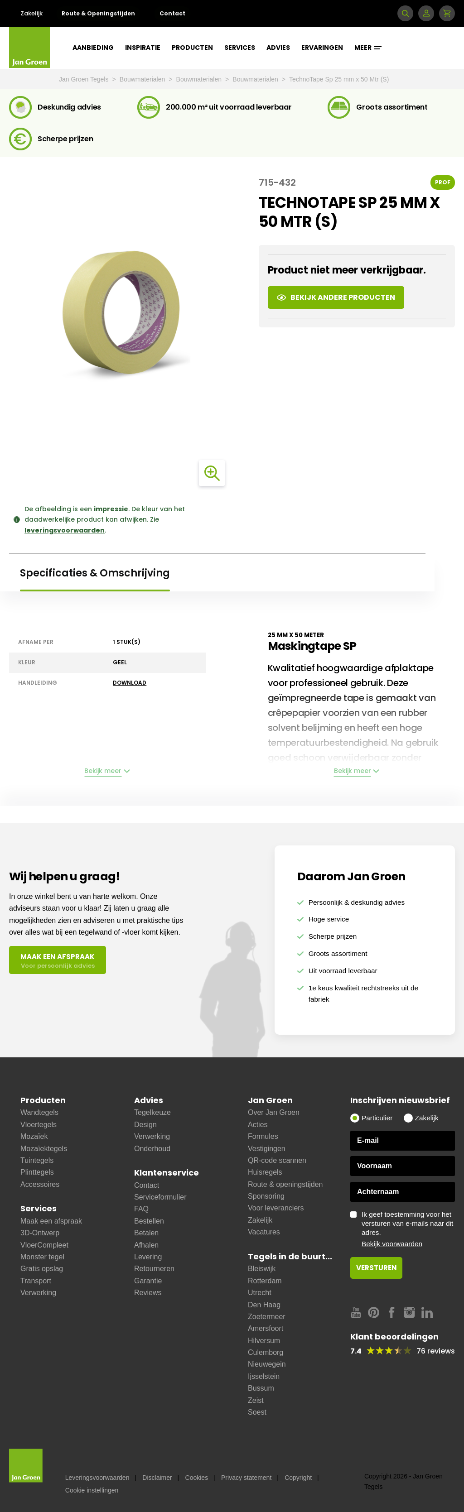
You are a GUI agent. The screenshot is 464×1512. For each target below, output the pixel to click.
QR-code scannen (277, 1160)
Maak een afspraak (51, 1221)
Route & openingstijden (285, 1184)
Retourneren (154, 1268)
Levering (148, 1257)
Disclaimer (157, 1477)
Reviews (147, 1292)
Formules (263, 1136)
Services (239, 47)
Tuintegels (36, 1160)
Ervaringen (322, 47)
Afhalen (146, 1245)
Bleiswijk (262, 1268)
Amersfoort (265, 1328)
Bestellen (149, 1221)
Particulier (377, 1118)
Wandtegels (39, 1112)
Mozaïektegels (43, 1148)
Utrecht (259, 1292)
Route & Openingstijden (98, 13)
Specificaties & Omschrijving (95, 573)
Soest (257, 1412)
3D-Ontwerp (39, 1233)
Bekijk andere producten (336, 297)
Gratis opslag (41, 1268)
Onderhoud (152, 1148)
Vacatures (264, 1232)
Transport (35, 1281)
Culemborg (265, 1352)
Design (145, 1124)
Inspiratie (142, 47)
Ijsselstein (264, 1376)
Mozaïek (34, 1136)
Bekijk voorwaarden (392, 1244)
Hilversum (264, 1340)
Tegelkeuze (152, 1112)
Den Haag (264, 1305)
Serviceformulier (160, 1197)
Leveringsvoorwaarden (97, 1477)
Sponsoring (266, 1196)
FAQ (141, 1209)
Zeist (256, 1400)
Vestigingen (266, 1148)
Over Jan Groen (274, 1112)
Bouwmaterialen (143, 79)
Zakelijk (31, 13)
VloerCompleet (44, 1245)
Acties (258, 1124)
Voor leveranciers (276, 1208)
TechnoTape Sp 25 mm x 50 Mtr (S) (339, 79)
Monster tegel (42, 1257)
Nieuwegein (267, 1364)
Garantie (148, 1281)
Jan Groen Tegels (84, 79)
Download (129, 682)
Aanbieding (93, 47)
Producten (192, 47)
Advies (278, 47)
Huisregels (265, 1172)
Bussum (261, 1388)
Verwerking (38, 1292)
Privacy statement (246, 1477)
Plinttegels (37, 1172)
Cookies (196, 1477)
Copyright (298, 1477)
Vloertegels (38, 1124)
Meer (368, 47)
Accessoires (39, 1184)
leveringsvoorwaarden (64, 530)
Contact (172, 13)
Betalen (146, 1233)
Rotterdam (265, 1281)
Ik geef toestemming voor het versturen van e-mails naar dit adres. (408, 1229)
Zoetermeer (266, 1316)
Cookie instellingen (92, 1490)
